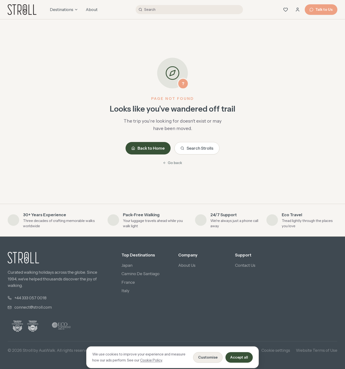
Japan (126, 265)
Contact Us (245, 265)
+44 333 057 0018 (30, 297)
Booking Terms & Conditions (198, 350)
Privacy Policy (153, 350)
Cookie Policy (243, 350)
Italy (125, 290)
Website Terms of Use (316, 350)
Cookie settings (275, 350)
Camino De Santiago (140, 273)
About (92, 9)
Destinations (64, 9)
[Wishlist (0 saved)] (285, 9)
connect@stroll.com (33, 307)
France (128, 282)
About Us (187, 265)
